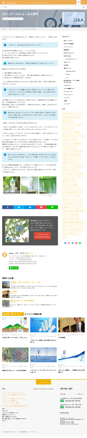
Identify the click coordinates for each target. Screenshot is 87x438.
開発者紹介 (67, 51)
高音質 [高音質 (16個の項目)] (64, 117)
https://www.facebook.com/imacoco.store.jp (26, 263)
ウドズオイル (67, 85)
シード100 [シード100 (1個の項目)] (70, 225)
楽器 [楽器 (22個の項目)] (64, 113)
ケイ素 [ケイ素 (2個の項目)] (71, 181)
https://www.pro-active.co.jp (23, 259)
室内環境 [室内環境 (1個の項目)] (69, 192)
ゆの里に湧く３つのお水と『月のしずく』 (15, 340)
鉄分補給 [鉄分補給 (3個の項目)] (65, 169)
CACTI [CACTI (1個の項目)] (80, 229)
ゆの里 (12, 336)
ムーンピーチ (67, 103)
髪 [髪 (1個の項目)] (78, 195)
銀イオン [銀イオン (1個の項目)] (73, 218)
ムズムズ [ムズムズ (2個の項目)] (71, 169)
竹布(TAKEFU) (68, 57)
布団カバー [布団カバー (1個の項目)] (65, 218)
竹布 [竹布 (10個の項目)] (72, 128)
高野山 (76, 336)
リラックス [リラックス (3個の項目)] (77, 162)
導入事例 (67, 75)
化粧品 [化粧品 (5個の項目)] (75, 151)
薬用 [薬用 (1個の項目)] (77, 214)
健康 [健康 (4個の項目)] (79, 154)
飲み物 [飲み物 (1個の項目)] (71, 211)
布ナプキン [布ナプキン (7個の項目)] (76, 135)
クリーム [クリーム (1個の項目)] (80, 207)
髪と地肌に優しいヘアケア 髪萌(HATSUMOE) (13, 419)
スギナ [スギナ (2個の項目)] (80, 177)
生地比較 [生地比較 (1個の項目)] (65, 211)
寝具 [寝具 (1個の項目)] (82, 222)
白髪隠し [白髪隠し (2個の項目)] (65, 181)
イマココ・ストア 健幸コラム (9, 402)
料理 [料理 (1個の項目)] (72, 233)
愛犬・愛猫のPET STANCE (8, 417)
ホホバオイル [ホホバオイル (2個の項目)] (74, 173)
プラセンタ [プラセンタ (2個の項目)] (65, 173)
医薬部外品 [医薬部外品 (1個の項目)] (65, 207)
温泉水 (15, 336)
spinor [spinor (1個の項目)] (64, 222)
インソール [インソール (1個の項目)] (75, 188)
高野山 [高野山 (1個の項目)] (77, 222)
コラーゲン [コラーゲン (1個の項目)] (65, 214)
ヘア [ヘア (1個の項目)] (81, 188)
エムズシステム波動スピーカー (9, 414)
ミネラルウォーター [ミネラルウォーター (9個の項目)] (68, 132)
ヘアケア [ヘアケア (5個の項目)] (74, 147)
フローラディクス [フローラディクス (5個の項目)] (67, 143)
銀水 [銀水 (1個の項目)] (64, 237)
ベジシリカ (67, 97)
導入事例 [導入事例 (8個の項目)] (77, 132)
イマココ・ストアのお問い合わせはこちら (14, 407)
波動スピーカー (68, 69)
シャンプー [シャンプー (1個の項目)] (73, 207)
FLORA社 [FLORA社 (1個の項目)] (65, 199)
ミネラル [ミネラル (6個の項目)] (69, 139)
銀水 (70, 336)
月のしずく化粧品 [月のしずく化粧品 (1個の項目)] (67, 229)
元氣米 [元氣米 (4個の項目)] (70, 154)
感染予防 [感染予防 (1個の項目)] (75, 184)
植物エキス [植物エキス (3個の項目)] (80, 165)
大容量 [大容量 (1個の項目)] (64, 203)
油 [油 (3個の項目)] (75, 165)
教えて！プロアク (68, 42)
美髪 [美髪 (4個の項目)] (75, 154)
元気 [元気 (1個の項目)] (64, 192)
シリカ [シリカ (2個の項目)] (75, 177)
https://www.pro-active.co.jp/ (70, 426)
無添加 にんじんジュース (8, 416)
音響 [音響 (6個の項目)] (64, 139)
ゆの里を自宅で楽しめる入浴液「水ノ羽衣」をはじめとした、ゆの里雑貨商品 (47, 188)
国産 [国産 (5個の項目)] (79, 143)
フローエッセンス (68, 94)
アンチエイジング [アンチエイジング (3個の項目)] (76, 158)
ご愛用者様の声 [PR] (70, 72)
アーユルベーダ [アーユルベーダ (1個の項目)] (67, 184)
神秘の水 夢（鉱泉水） (29, 187)
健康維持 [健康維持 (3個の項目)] (65, 162)
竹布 (3, 410)
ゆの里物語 (14, 293)
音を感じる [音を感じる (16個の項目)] (77, 117)
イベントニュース (68, 48)
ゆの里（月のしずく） (17, 20)
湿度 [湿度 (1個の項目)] (64, 225)
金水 (68, 336)
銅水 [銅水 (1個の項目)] (82, 225)
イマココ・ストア (71, 396)
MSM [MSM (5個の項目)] (75, 143)
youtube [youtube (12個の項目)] (79, 124)
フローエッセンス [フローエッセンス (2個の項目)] (67, 177)
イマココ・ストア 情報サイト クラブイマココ (13, 401)
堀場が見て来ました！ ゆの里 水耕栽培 (22, 302)
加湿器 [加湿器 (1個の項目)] (75, 229)
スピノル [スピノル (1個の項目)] (77, 225)
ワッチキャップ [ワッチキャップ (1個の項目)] (67, 188)
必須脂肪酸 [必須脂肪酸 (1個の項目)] (71, 222)
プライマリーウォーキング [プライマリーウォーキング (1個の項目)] (69, 195)
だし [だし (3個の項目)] (68, 158)
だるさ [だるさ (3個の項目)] (71, 162)
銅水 (73, 336)
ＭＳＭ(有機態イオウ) (69, 88)
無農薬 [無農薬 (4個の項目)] (64, 154)
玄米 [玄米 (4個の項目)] (80, 151)
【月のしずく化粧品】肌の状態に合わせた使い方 (43, 343)
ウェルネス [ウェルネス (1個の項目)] (78, 199)
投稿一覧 (30, 254)
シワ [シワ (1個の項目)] (81, 203)
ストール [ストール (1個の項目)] (72, 199)
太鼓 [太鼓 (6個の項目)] (82, 135)
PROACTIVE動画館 (69, 45)
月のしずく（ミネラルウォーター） (11, 187)
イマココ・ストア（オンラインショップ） (12, 395)
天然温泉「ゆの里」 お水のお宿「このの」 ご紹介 (25, 283)
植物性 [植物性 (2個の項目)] (80, 173)
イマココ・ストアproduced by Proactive (42, 237)
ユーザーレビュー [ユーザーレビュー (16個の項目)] (77, 113)
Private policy (43, 391)
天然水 (52, 337)
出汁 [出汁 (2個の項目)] (77, 169)
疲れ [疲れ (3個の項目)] (64, 165)
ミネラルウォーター (41, 337)
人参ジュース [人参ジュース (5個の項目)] (66, 147)
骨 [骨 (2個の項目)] (75, 181)
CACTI (4, 421)
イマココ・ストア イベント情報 (10, 404)
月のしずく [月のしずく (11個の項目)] (65, 128)
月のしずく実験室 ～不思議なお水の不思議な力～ (71, 373)
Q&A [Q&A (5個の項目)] (75, 139)
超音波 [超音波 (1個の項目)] (76, 211)
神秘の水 (21, 368)
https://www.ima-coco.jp (26, 261)
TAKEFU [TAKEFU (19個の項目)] (69, 113)
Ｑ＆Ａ (67, 78)
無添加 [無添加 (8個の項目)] (64, 135)
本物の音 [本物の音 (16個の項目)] (70, 121)
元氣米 (65, 100)
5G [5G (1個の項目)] (64, 233)
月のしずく (20, 336)
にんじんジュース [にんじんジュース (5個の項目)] (67, 151)
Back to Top (43, 385)
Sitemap (36, 391)
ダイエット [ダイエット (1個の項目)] (78, 233)
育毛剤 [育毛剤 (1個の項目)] (72, 214)
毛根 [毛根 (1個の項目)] (68, 233)
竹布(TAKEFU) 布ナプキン (72, 60)
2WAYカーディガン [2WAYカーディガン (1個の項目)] (73, 203)
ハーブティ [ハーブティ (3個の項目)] (70, 165)
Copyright (50, 391)
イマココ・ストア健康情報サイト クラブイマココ (24, 434)
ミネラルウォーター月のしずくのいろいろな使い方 (43, 373)
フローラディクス (68, 91)
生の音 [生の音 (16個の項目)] (64, 121)
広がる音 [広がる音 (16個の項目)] (70, 117)
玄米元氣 (66, 66)
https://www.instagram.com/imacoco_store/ (25, 265)
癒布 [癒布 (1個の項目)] (78, 218)
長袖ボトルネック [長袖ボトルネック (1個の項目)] (78, 192)
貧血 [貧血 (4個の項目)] (64, 158)
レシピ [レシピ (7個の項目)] (70, 135)
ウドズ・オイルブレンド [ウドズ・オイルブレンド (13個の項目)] (69, 124)
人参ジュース (67, 63)
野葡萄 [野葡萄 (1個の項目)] (81, 211)
